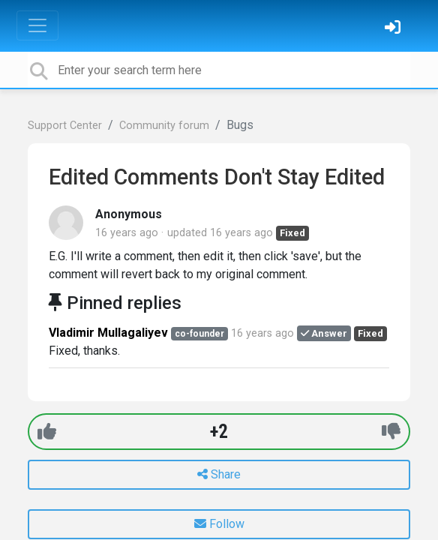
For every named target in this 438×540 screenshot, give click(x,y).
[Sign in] (394, 29)
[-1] (391, 431)
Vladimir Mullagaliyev (108, 333)
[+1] (47, 431)
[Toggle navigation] (37, 25)
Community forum (164, 125)
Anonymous (128, 214)
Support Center (65, 125)
